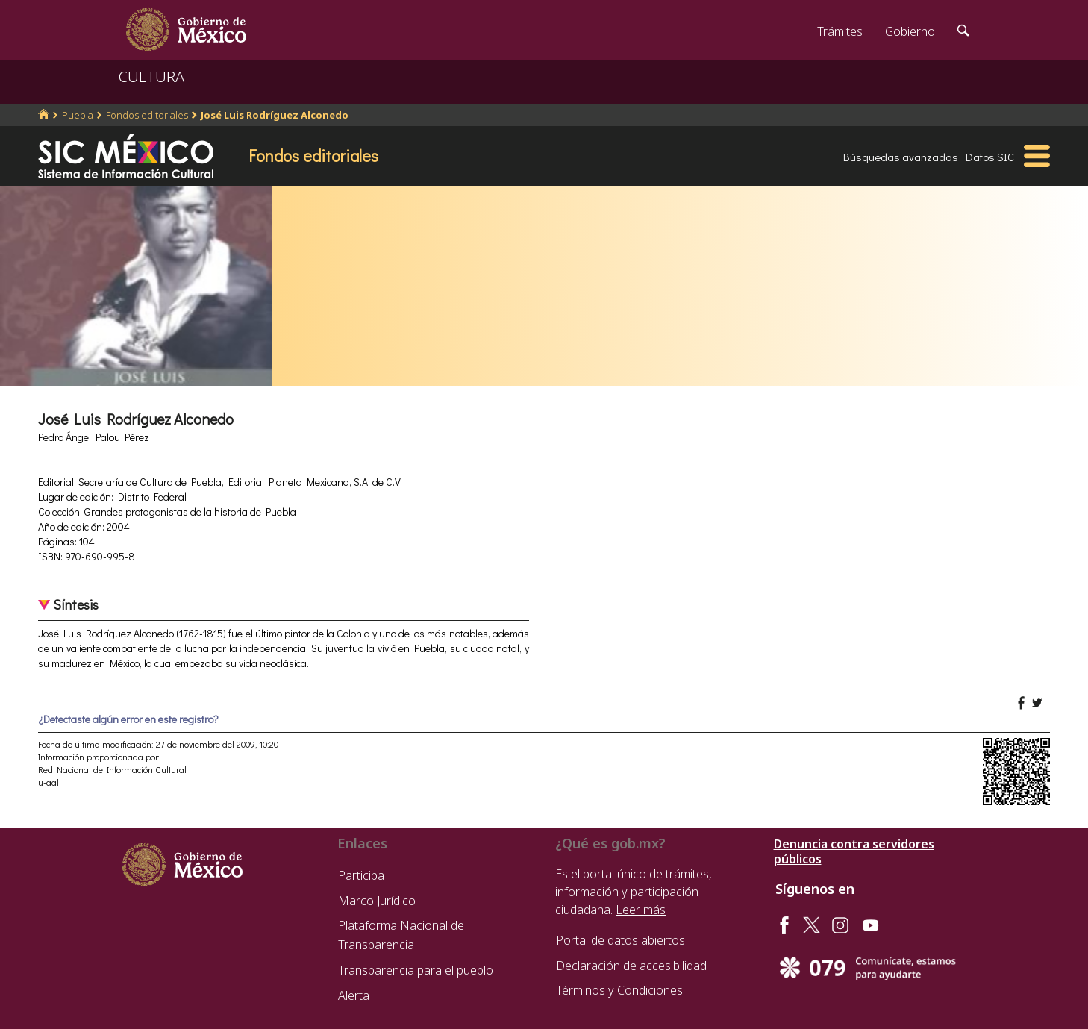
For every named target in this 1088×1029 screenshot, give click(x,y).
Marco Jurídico (377, 900)
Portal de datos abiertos (620, 940)
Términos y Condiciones (619, 990)
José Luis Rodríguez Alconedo (274, 115)
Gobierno (910, 31)
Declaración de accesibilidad (631, 965)
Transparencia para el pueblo (415, 970)
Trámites (840, 31)
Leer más (641, 909)
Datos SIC (990, 156)
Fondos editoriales (147, 115)
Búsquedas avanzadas (900, 156)
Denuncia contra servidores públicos (854, 851)
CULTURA (151, 76)
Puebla (77, 115)
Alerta (353, 995)
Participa (361, 875)
